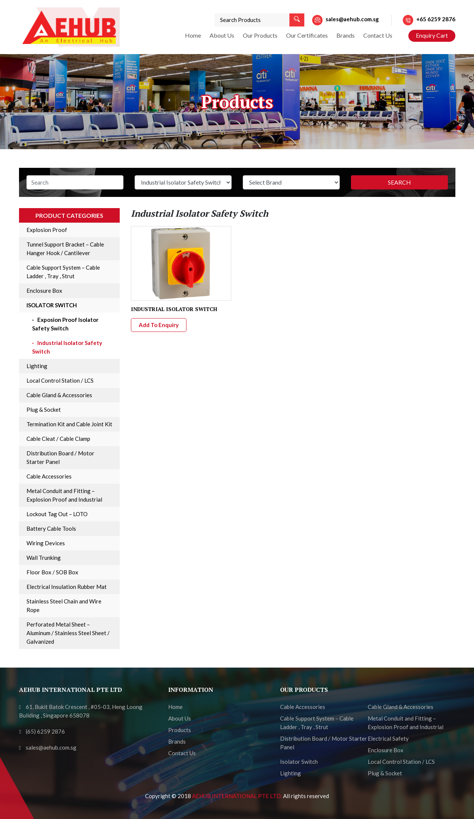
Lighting (36, 366)
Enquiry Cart (432, 35)
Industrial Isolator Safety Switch (67, 347)
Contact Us (377, 35)
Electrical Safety (388, 738)
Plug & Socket (43, 409)
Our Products (260, 35)
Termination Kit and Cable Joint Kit (69, 424)
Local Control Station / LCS (60, 380)
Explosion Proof (46, 229)
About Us (222, 35)
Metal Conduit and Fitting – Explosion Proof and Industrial (64, 495)
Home (193, 35)
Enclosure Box (44, 290)
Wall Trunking (43, 557)
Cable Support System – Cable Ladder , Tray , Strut (63, 271)
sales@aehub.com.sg (352, 19)
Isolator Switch (51, 305)
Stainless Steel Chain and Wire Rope (63, 605)
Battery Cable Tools (51, 528)
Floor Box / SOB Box (52, 572)
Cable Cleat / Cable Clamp (58, 438)
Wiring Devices (45, 543)
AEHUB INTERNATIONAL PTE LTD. (237, 796)
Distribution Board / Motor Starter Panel (60, 457)
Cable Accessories (49, 476)
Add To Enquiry (159, 324)
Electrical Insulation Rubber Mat (66, 586)
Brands (345, 35)
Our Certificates (307, 35)
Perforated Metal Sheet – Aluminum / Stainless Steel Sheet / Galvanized (68, 633)
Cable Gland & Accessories (59, 395)
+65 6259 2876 (435, 19)
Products (179, 730)
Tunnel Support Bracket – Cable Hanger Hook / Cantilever (65, 248)
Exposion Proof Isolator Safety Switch (65, 324)
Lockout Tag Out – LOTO (57, 514)
